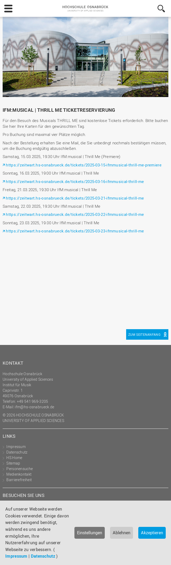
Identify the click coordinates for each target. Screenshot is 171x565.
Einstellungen (89, 533)
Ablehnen (121, 533)
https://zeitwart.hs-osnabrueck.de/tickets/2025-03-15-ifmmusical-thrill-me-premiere (84, 164)
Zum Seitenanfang (144, 334)
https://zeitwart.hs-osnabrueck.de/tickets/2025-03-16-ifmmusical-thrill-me (75, 181)
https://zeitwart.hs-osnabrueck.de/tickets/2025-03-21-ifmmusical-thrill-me (75, 198)
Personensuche (19, 468)
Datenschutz (43, 556)
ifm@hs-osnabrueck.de (34, 406)
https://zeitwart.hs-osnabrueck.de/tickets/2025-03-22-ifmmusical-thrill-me (75, 214)
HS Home (14, 457)
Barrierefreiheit (19, 479)
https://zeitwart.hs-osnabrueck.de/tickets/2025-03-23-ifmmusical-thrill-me (75, 230)
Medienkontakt (18, 474)
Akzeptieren (152, 533)
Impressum (16, 556)
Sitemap (13, 463)
